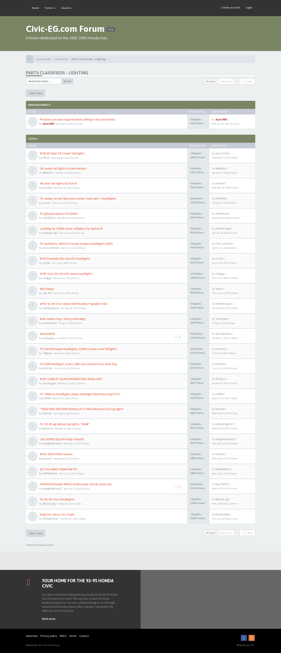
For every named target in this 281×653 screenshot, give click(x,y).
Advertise (32, 636)
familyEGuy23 (51, 308)
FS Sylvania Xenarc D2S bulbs (58, 214)
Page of (226, 81)
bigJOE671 (222, 484)
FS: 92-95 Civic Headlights (56, 499)
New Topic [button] (35, 93)
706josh (47, 353)
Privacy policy (48, 636)
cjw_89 (47, 293)
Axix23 (46, 203)
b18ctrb (47, 368)
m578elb (221, 198)
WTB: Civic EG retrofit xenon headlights (66, 274)
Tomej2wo (222, 319)
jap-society (222, 153)
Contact (84, 636)
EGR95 (46, 398)
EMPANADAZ (50, 473)
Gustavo (48, 428)
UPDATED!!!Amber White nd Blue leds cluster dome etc (75, 484)
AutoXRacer (50, 323)
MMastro (48, 172)
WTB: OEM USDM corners (56, 454)
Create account (230, 7)
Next (250, 81)
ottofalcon (49, 218)
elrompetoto (223, 333)
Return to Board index (40, 545)
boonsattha (223, 514)
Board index (44, 59)
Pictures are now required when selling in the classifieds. (77, 119)
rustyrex (221, 349)
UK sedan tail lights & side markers (62, 168)
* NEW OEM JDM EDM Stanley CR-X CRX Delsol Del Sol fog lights (81, 409)
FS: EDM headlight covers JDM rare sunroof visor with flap (78, 364)
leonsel (47, 188)
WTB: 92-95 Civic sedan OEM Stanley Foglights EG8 (73, 304)
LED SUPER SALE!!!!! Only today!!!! (61, 439)
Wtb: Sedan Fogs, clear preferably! (62, 319)
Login (249, 7)
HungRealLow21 (52, 443)
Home (35, 8)
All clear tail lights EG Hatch (58, 183)
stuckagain (49, 383)
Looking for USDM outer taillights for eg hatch (71, 228)
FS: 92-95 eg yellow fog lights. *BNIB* (64, 424)
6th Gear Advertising (48, 645)
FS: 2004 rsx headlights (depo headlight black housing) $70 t (79, 394)
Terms (73, 636)
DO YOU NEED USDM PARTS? (58, 469)
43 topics (211, 81)
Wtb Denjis (46, 289)
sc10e (46, 263)
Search (66, 8)
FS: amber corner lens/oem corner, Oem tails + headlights (77, 198)
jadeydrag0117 (225, 424)
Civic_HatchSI (51, 248)
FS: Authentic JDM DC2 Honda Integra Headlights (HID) (76, 244)
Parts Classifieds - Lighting (89, 59)
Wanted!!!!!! (47, 334)
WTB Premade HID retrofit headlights (64, 258)
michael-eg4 (50, 233)
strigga (47, 278)
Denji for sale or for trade (56, 514)
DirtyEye (221, 379)
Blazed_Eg (49, 503)
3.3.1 (110, 29)
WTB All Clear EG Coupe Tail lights (61, 153)
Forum (50, 8)
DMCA (63, 636)
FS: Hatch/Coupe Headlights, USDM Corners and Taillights (78, 349)
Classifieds (61, 59)
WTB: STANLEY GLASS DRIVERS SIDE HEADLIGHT (71, 379)
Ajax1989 (48, 123)
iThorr (46, 157)
